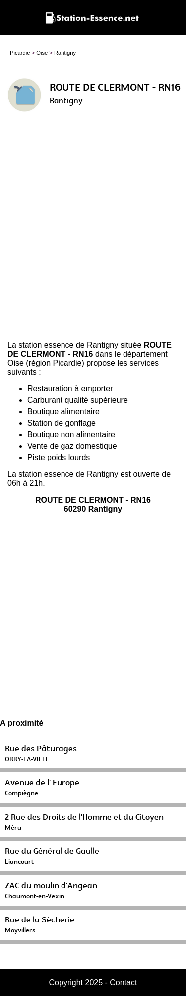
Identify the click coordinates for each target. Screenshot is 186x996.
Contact (123, 982)
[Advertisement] (93, 230)
